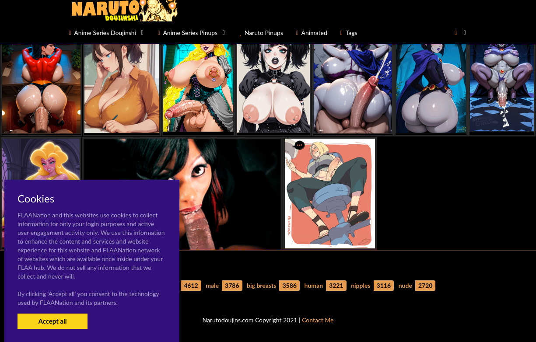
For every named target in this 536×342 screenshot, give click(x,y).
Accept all (52, 321)
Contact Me (317, 320)
